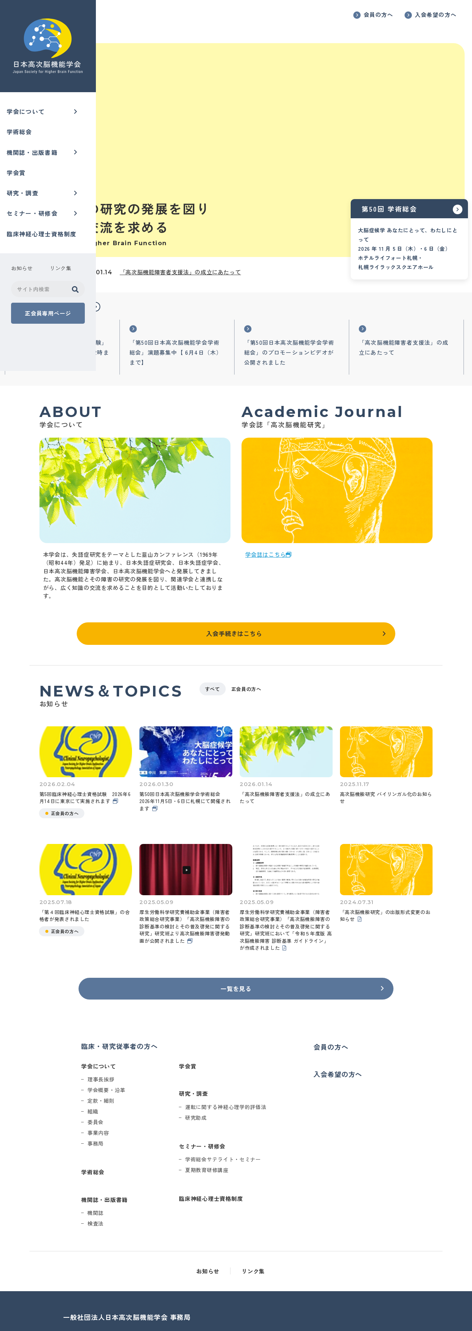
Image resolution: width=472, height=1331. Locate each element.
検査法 (162, 1177)
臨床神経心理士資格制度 (44, 223)
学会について (28, 110)
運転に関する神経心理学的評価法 (292, 1060)
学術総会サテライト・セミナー (289, 1113)
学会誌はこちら (313, 519)
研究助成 (262, 1071)
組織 (159, 1065)
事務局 (162, 1097)
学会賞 (18, 166)
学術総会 (22, 129)
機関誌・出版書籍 (34, 148)
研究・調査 (25, 185)
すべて (291, 652)
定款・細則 (167, 1055)
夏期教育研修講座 (273, 1124)
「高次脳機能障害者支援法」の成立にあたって (277, 220)
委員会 (162, 1076)
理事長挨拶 (167, 1033)
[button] (193, 258)
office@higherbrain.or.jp (180, 1311)
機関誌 (162, 1167)
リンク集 (301, 1225)
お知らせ (255, 1225)
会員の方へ (378, 14)
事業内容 (165, 1087)
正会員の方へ (325, 652)
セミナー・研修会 (34, 204)
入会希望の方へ (436, 14)
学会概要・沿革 (173, 1044)
